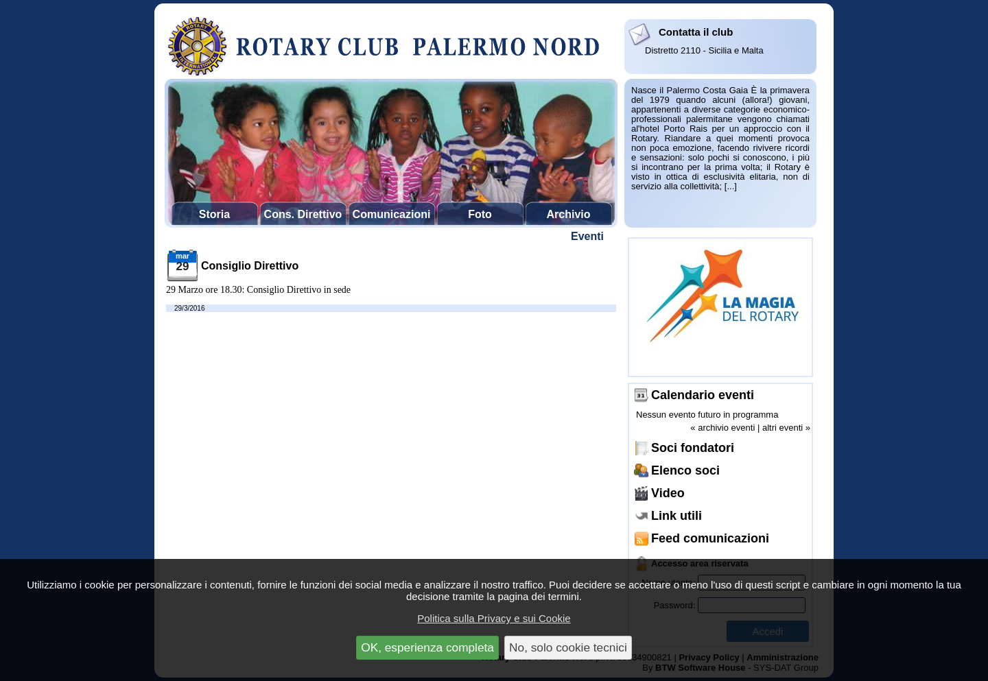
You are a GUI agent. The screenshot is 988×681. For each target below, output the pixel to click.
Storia (214, 214)
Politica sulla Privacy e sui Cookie (493, 618)
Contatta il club (696, 32)
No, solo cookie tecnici (568, 647)
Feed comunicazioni (710, 538)
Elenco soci (685, 470)
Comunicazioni (392, 214)
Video (668, 493)
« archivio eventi (722, 427)
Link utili (676, 516)
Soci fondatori (692, 448)
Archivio (568, 214)
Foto (480, 214)
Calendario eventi (702, 395)
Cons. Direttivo (303, 214)
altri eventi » (786, 427)
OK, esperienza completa (427, 647)
